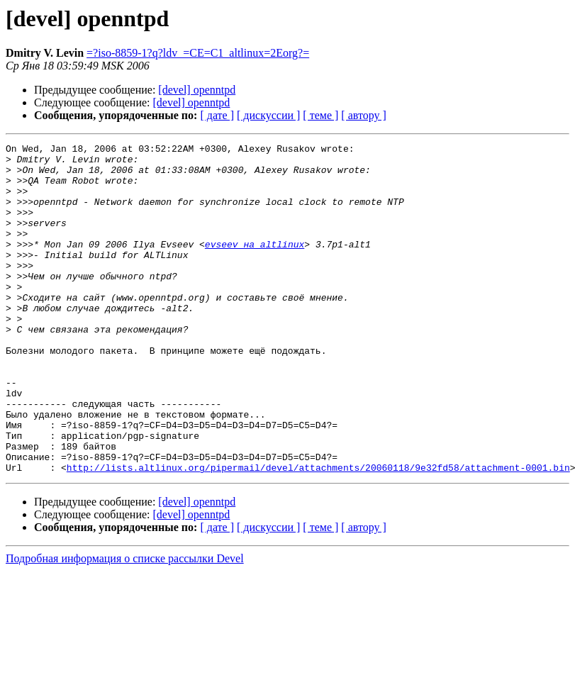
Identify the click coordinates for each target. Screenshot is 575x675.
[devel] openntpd (196, 90)
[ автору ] (363, 115)
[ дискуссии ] (268, 115)
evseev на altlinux (254, 265)
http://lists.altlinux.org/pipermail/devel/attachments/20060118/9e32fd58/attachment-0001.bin (318, 533)
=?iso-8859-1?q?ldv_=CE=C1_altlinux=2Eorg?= (197, 53)
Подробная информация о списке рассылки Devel (125, 624)
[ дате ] (217, 115)
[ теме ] (320, 115)
